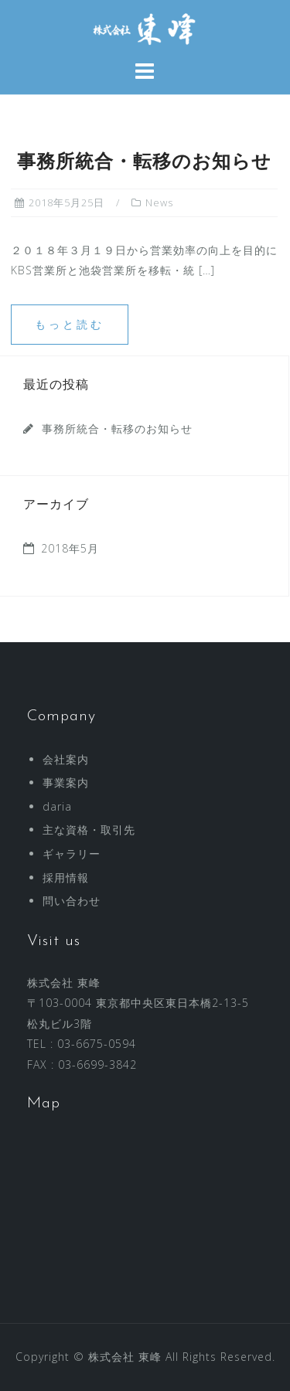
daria (57, 806)
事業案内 (66, 782)
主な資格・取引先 (89, 829)
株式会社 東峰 (125, 1356)
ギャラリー (72, 853)
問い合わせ (72, 900)
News (159, 202)
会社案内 (66, 759)
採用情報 (66, 877)
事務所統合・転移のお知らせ (144, 163)
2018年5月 (70, 548)
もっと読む (69, 324)
